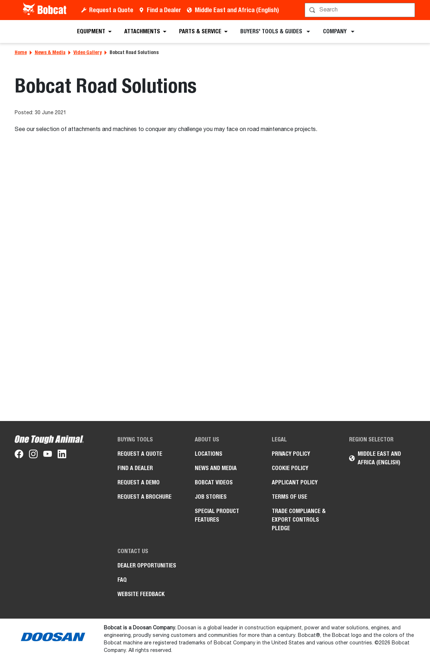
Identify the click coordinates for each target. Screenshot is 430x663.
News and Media (216, 468)
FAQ (122, 579)
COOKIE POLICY (290, 468)
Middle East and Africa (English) (237, 10)
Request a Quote (111, 10)
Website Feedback (141, 594)
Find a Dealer (164, 10)
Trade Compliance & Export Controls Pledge (299, 520)
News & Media (50, 52)
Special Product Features (217, 515)
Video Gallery (87, 52)
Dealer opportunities (146, 565)
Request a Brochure (144, 496)
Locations (208, 453)
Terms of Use (289, 496)
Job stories (211, 496)
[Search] (360, 10)
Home (21, 52)
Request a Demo (138, 482)
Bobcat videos (214, 482)
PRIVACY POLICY (291, 453)
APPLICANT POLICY (295, 482)
